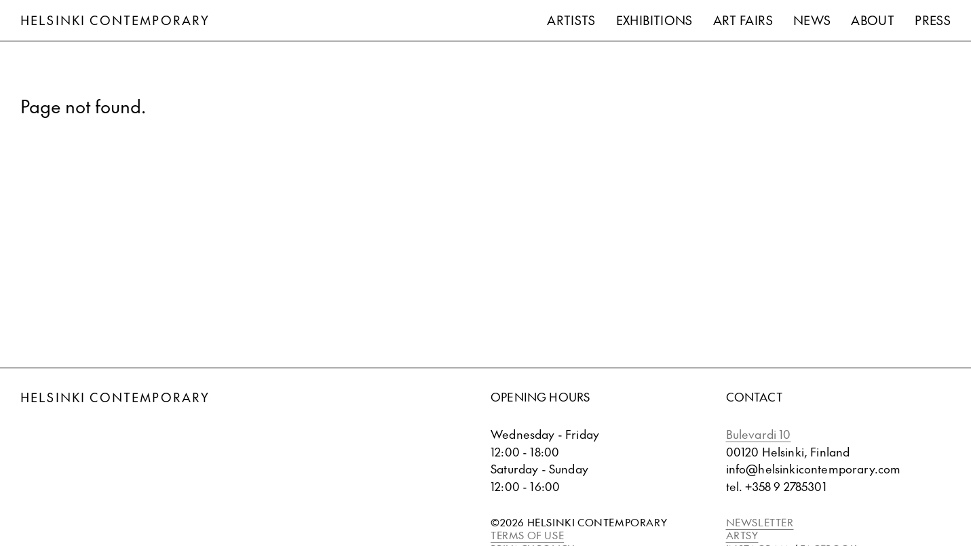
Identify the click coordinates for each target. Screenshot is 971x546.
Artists (571, 20)
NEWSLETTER (760, 522)
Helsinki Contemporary (115, 20)
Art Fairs (743, 20)
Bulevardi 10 (758, 434)
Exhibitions (654, 20)
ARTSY (742, 535)
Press (933, 20)
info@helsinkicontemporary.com (813, 469)
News (812, 20)
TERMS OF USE (527, 535)
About (872, 20)
